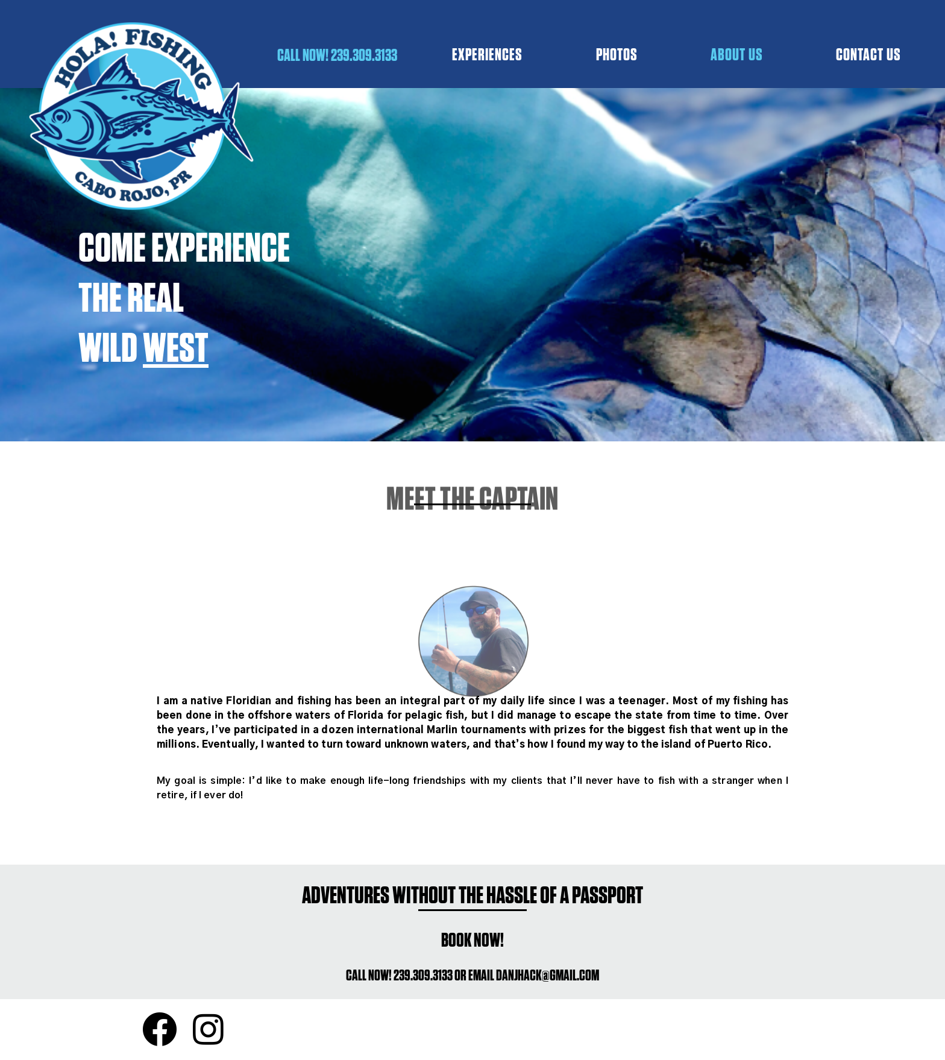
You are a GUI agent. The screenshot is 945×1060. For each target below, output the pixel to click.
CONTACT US (868, 54)
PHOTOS (617, 54)
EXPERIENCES (487, 54)
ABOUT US (737, 54)
